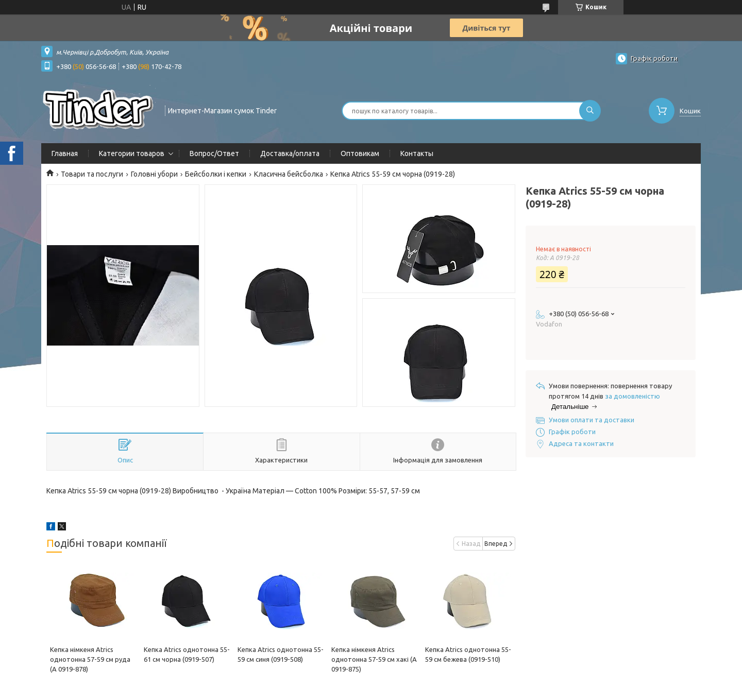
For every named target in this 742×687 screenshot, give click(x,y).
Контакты (416, 153)
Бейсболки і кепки (215, 174)
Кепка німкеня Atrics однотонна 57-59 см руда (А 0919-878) (90, 659)
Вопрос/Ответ (214, 153)
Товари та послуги (92, 174)
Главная (65, 153)
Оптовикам (360, 153)
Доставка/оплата (289, 153)
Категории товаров (131, 153)
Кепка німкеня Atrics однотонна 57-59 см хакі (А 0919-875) (374, 659)
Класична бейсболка (288, 174)
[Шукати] (590, 111)
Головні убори (154, 174)
